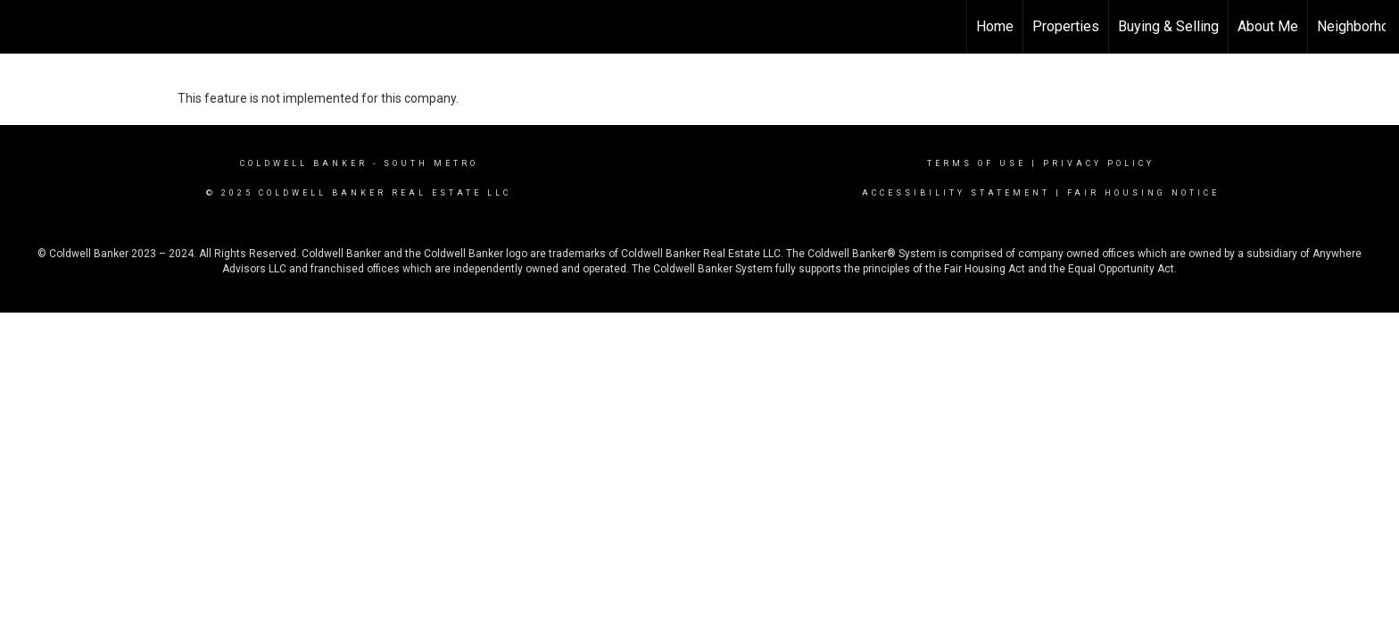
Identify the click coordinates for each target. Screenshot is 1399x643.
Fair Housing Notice (1143, 192)
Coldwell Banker (304, 163)
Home (995, 26)
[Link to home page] (22, 27)
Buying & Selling (1168, 26)
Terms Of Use (976, 163)
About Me (1268, 26)
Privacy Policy (1099, 163)
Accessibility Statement (956, 192)
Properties (1065, 26)
